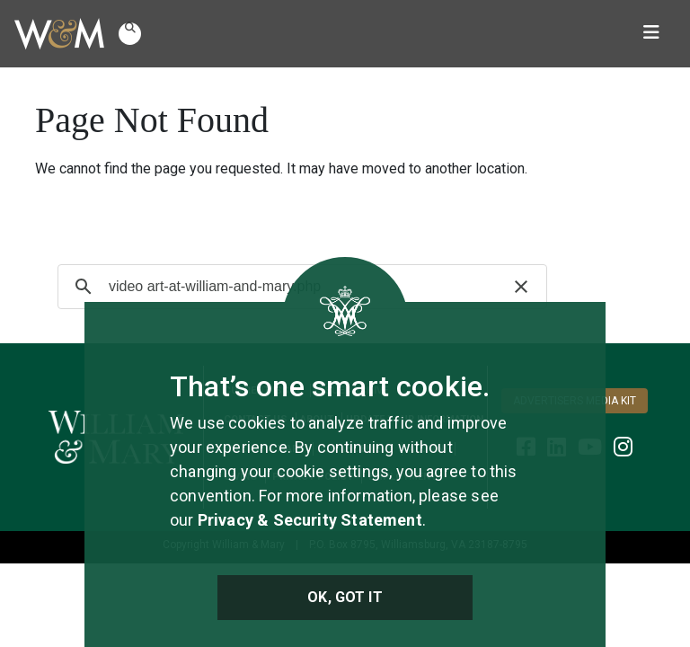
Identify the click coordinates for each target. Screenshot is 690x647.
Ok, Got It (345, 597)
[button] (130, 33)
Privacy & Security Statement (310, 519)
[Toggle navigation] (651, 34)
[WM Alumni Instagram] (623, 446)
